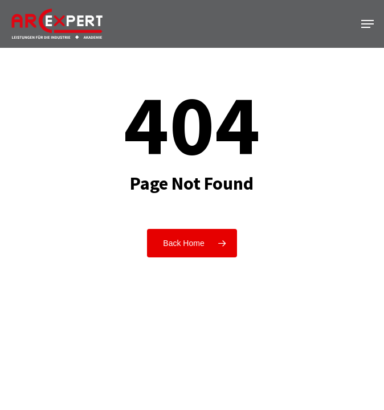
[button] (367, 24)
